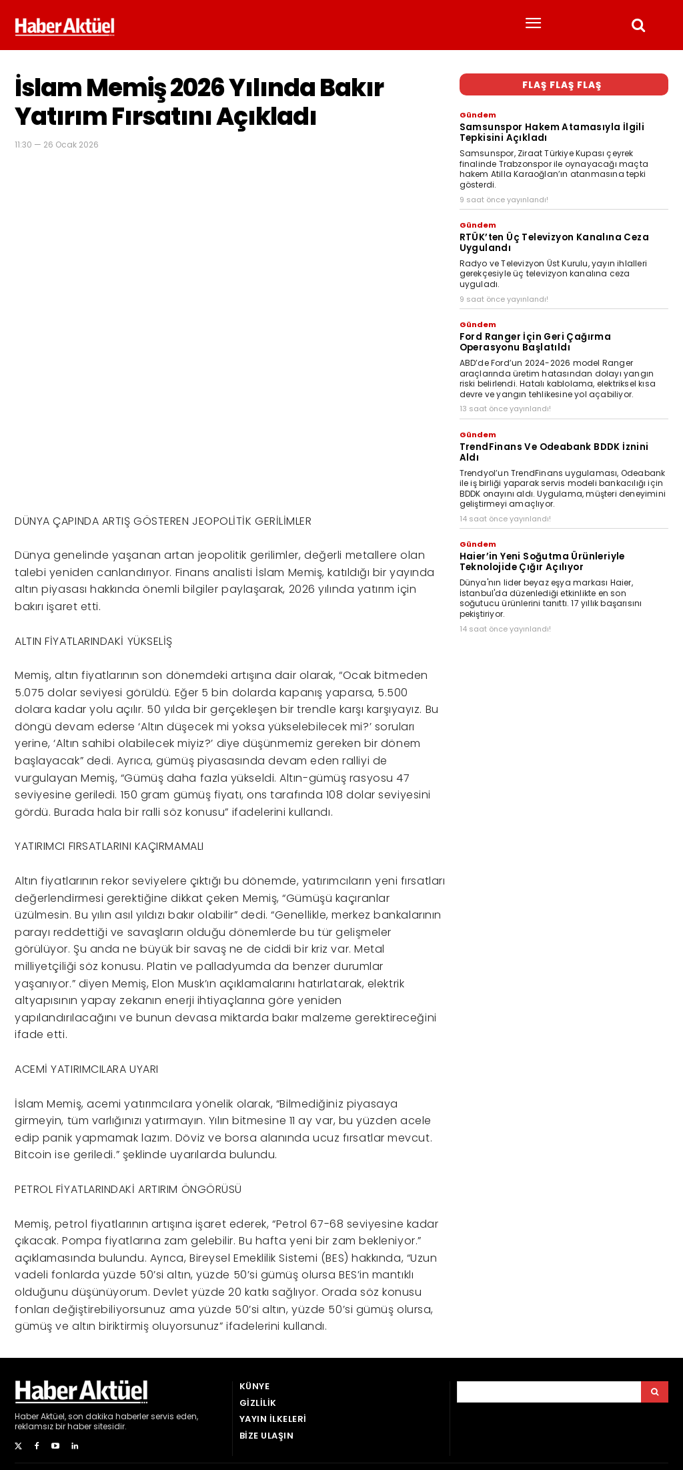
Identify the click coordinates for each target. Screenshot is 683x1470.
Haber (27, 1416)
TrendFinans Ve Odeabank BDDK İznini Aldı (564, 440)
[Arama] (654, 1392)
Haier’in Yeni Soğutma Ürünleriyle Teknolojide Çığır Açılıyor (542, 543)
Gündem (478, 114)
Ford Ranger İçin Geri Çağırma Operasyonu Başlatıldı (535, 337)
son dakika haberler (108, 1416)
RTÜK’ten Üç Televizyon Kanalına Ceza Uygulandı (554, 239)
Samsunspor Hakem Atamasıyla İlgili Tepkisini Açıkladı (551, 130)
